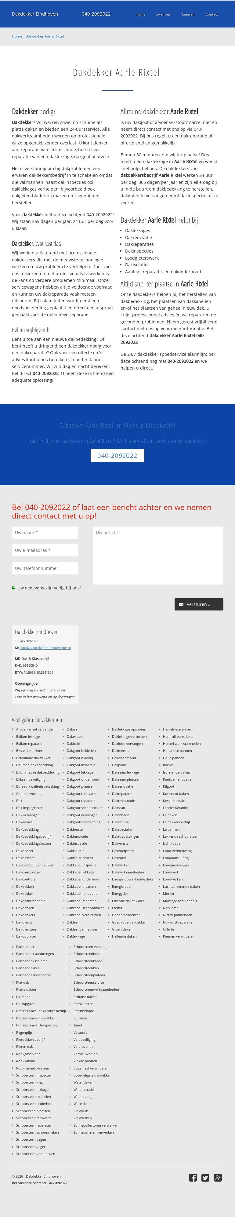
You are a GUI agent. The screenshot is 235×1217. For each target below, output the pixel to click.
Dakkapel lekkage (80, 872)
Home (17, 36)
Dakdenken (25, 907)
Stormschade (84, 1010)
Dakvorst (119, 857)
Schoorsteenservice (89, 982)
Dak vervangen (28, 815)
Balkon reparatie (29, 743)
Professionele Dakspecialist (37, 1025)
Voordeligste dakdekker (92, 1075)
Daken (72, 729)
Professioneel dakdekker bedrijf (41, 1010)
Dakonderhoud (124, 758)
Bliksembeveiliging (30, 779)
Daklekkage (76, 936)
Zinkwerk (81, 1111)
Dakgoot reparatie (81, 800)
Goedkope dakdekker (129, 922)
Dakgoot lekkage (80, 772)
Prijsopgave (25, 1003)
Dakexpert (75, 736)
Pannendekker (27, 968)
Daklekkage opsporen (129, 729)
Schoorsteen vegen (31, 1139)
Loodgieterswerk (176, 865)
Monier (168, 893)
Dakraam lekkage (125, 772)
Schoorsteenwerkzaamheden (96, 989)
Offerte (168, 929)
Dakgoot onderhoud (83, 779)
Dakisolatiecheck (80, 857)
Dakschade (120, 815)
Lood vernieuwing (177, 850)
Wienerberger (84, 1096)
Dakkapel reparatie (81, 900)
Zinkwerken (83, 1118)
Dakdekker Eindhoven (35, 14)
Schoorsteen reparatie (33, 1125)
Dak (19, 800)
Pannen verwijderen (179, 936)
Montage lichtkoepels (180, 900)
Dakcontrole (25, 879)
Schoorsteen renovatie (34, 1118)
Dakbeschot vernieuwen (35, 865)
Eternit (117, 907)
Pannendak (25, 946)
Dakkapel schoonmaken (86, 907)
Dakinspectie (77, 843)
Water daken (83, 1082)
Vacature (80, 1032)
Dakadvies (24, 822)
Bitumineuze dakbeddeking (38, 772)
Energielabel (121, 886)
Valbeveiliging (85, 1039)
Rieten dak (24, 1046)
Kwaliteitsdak (173, 800)
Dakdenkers (25, 915)
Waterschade (84, 1089)
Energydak (120, 893)
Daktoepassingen (125, 836)
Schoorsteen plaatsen (33, 1111)
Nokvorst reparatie (177, 922)
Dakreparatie (122, 793)
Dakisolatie (75, 850)
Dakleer (73, 922)
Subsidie (80, 1018)
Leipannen (171, 829)
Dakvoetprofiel (124, 850)
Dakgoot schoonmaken (85, 807)
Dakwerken (121, 865)
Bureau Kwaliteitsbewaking (37, 786)
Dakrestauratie (123, 800)
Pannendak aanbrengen (35, 953)
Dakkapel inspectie (81, 865)
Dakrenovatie (122, 786)
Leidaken (170, 815)
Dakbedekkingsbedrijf (33, 836)
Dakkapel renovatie (82, 893)
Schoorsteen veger (30, 1146)
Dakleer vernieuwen (82, 929)
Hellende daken (124, 936)
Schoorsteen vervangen (92, 946)
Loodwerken (173, 879)
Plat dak (22, 982)
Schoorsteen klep (29, 1082)
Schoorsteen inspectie (33, 1075)
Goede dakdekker (126, 915)
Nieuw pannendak (177, 915)
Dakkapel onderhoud (83, 879)
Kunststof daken (176, 793)
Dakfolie (73, 743)
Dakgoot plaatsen (81, 786)
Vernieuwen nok (86, 1053)
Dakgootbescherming (83, 822)
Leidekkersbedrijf (176, 822)
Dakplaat (119, 765)
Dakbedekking (27, 829)
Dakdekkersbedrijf (30, 900)
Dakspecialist (122, 829)
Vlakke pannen (85, 1060)
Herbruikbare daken (178, 736)
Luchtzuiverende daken (181, 886)
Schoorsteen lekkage (32, 1089)
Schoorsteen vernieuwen (35, 1153)
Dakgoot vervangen (82, 815)
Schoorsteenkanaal (88, 961)
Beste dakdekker (29, 750)
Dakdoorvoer (26, 936)
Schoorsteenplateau (89, 975)
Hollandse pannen (177, 750)
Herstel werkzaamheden (182, 743)
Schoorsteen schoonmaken (37, 1132)
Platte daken (26, 989)
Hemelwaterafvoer (177, 729)
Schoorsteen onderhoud (35, 1103)
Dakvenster (121, 843)
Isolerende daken (176, 772)
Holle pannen (173, 758)
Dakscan (118, 807)
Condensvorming (29, 793)
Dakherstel (75, 829)
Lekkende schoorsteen (180, 836)
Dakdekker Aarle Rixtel (44, 36)
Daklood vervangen (127, 743)
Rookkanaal (25, 1060)
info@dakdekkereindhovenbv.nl (45, 647)
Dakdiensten (26, 929)
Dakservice (120, 822)
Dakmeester (121, 750)
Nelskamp (171, 907)
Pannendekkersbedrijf (33, 975)
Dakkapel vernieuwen (84, 915)
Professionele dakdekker (35, 1018)
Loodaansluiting (176, 857)
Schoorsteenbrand (88, 953)
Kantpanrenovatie (177, 779)
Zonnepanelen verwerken (94, 1132)
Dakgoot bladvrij (80, 758)
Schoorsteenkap (86, 968)
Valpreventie (83, 1046)
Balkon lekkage (28, 736)
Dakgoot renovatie (81, 793)
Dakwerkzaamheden (128, 872)
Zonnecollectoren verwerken (96, 1125)
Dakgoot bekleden (81, 750)
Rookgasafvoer (28, 1053)
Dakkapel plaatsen (81, 886)
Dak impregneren (29, 807)
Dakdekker (24, 893)
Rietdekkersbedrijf (30, 1039)
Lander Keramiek (176, 807)
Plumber (23, 996)
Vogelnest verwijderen (91, 1068)
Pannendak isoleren (32, 961)
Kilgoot (168, 786)
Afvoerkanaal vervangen (35, 729)
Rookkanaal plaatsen (32, 1068)
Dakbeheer (24, 850)
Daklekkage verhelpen (129, 736)
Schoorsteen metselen (33, 1096)
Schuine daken (85, 996)
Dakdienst (24, 922)
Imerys (168, 765)
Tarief (78, 1025)
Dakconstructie (28, 872)
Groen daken (122, 929)
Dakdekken (25, 886)
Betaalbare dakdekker (33, 758)
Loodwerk (171, 872)
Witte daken (83, 1103)
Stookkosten (83, 1003)
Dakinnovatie (77, 836)
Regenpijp (24, 1032)
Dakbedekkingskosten (33, 843)
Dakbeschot (25, 857)
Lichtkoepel (172, 843)
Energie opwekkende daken (134, 879)
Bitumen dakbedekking (34, 765)
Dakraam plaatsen (126, 779)
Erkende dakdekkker (128, 900)
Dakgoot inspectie (81, 765)
